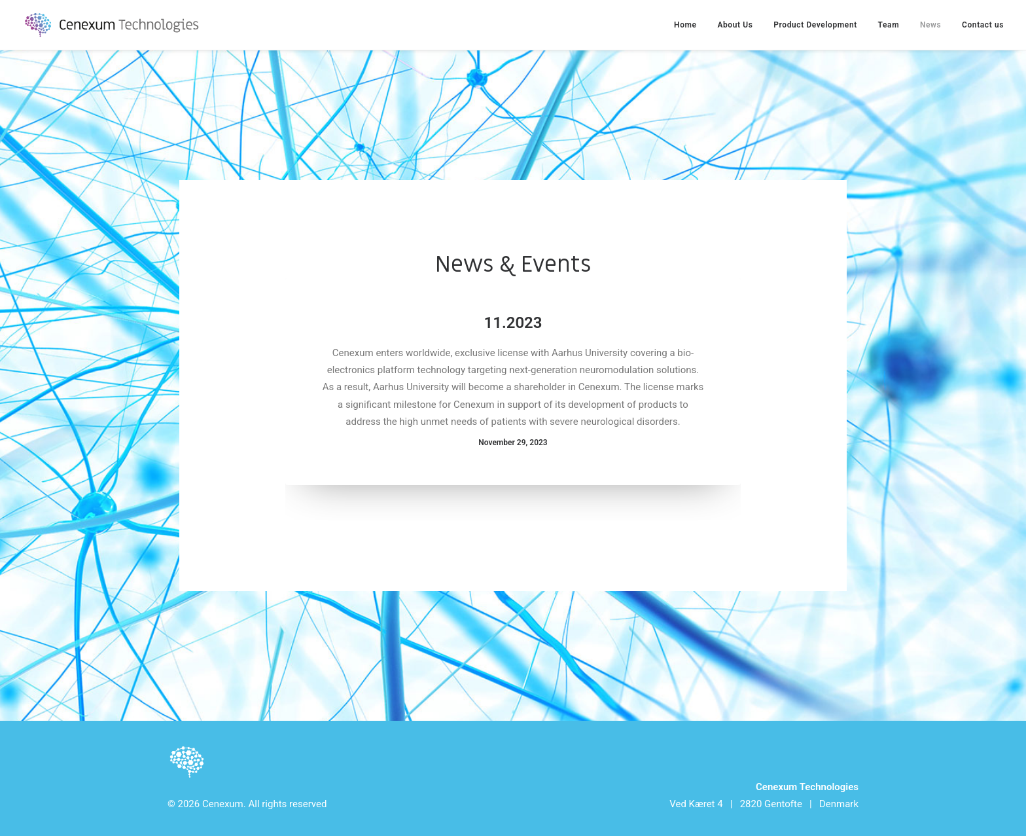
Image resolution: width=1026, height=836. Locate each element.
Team (889, 24)
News (930, 24)
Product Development (815, 24)
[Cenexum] (114, 25)
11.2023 (513, 323)
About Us (734, 24)
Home (685, 24)
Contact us (983, 24)
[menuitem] (690, 25)
